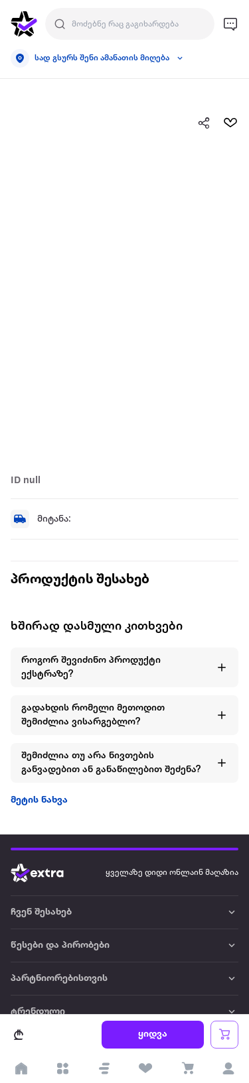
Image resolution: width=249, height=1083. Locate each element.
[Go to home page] (47, 873)
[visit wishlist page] (146, 1068)
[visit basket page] (187, 1068)
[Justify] (59, 23)
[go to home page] (24, 24)
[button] (104, 1068)
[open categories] (63, 1068)
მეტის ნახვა (39, 800)
